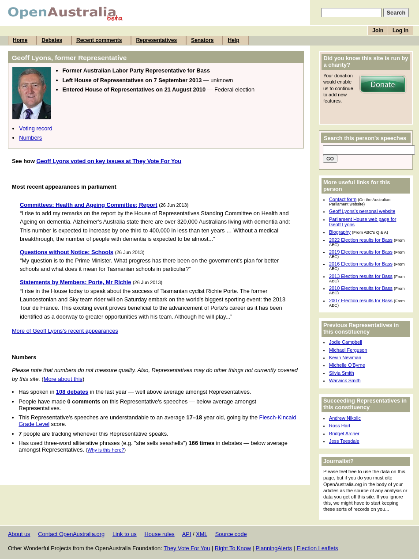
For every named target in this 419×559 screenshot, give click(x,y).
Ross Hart (339, 425)
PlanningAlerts (274, 548)
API (186, 534)
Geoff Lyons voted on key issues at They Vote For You (108, 161)
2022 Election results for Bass (361, 240)
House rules (159, 534)
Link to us (124, 534)
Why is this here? (105, 450)
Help (233, 40)
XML (201, 534)
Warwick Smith (345, 380)
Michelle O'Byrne (347, 365)
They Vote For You (187, 548)
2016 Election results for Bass (361, 263)
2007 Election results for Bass (361, 300)
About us (19, 534)
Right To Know (233, 548)
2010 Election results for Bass (361, 288)
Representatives (156, 40)
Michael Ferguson (348, 350)
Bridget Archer (344, 433)
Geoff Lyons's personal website (362, 211)
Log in (400, 30)
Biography (340, 232)
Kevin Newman (345, 357)
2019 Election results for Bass (361, 252)
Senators (202, 40)
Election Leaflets (317, 548)
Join (377, 30)
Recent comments (99, 40)
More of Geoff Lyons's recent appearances (65, 330)
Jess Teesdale (344, 441)
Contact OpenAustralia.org (71, 534)
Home (20, 40)
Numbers (30, 137)
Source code (231, 534)
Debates (51, 40)
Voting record (35, 128)
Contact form (342, 199)
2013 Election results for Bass (361, 276)
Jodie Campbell (345, 342)
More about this (63, 379)
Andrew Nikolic (345, 418)
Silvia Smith (341, 373)
